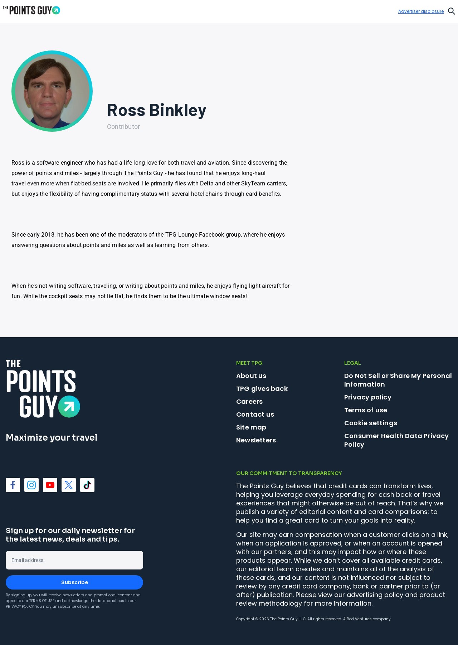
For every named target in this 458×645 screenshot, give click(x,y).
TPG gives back (262, 388)
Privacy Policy (20, 606)
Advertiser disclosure (421, 11)
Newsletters (256, 440)
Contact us (255, 414)
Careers (249, 401)
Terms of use (365, 410)
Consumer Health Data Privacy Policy (396, 440)
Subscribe (74, 582)
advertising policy (375, 594)
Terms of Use (41, 600)
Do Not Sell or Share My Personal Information (398, 380)
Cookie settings (370, 423)
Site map (251, 427)
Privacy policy (367, 397)
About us (251, 375)
